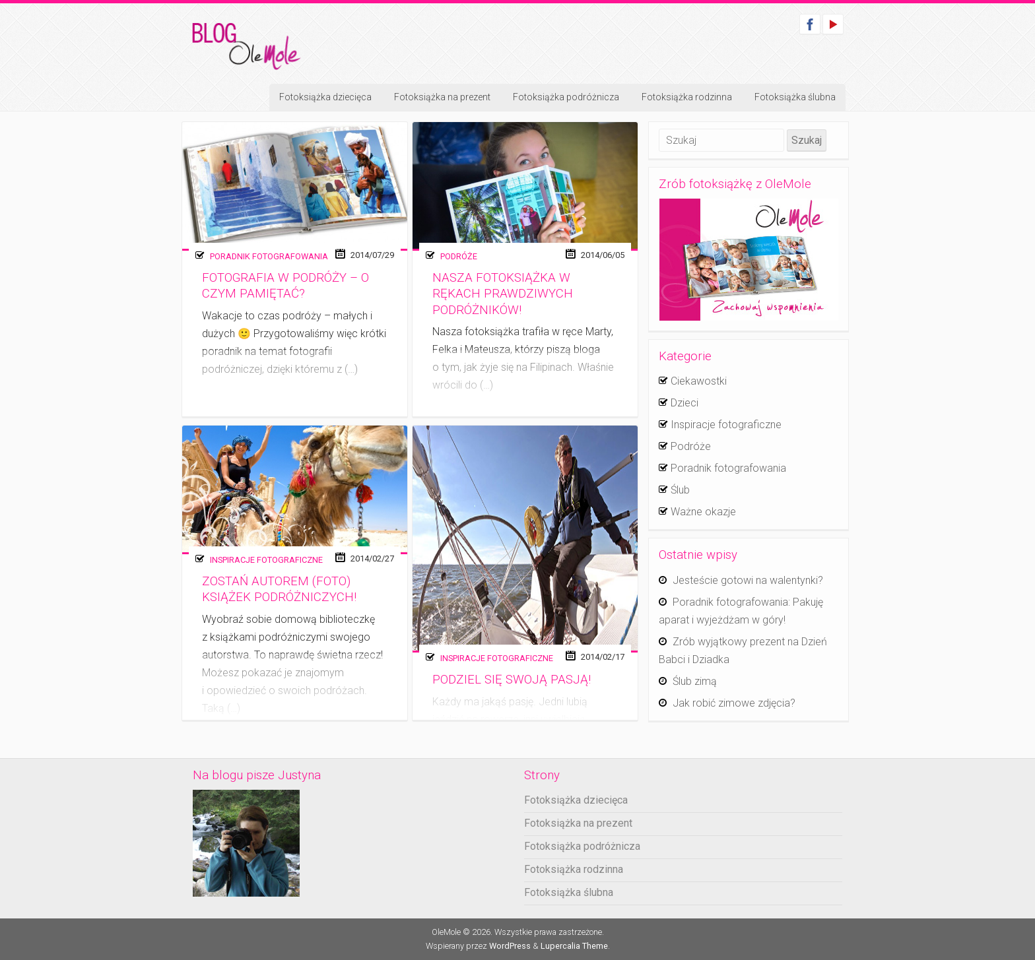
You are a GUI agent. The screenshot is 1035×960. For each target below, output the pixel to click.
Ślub (680, 490)
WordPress (510, 946)
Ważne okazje (703, 511)
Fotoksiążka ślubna (795, 97)
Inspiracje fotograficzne (266, 560)
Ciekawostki (699, 381)
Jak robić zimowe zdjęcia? (734, 703)
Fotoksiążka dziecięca (325, 97)
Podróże (458, 256)
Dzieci (684, 403)
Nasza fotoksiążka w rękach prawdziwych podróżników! (502, 294)
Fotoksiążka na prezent (442, 97)
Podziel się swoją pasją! (511, 679)
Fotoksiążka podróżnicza (566, 97)
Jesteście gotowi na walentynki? (748, 580)
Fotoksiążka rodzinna (687, 97)
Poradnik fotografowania (269, 256)
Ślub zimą (695, 681)
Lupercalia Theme (574, 946)
